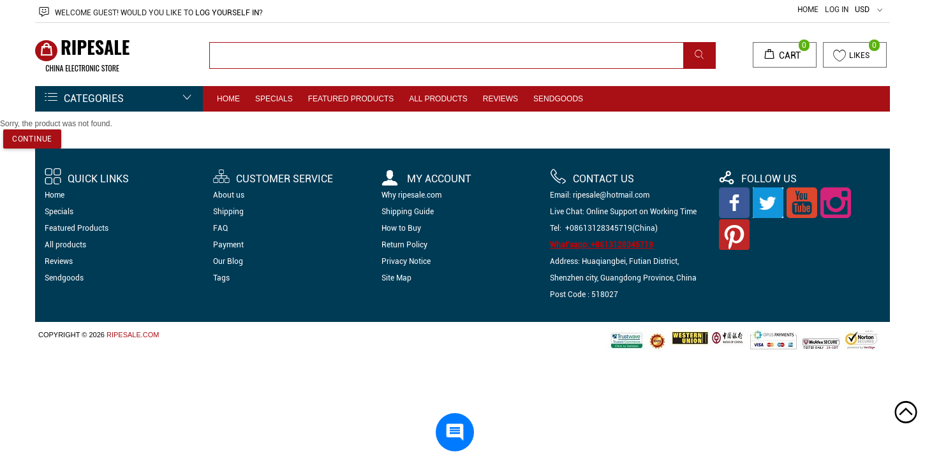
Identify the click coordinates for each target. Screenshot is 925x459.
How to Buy (401, 228)
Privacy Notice (406, 261)
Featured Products (351, 98)
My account (426, 179)
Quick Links (87, 179)
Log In (836, 9)
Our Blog (228, 261)
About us (228, 195)
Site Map (396, 277)
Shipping (228, 211)
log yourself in (227, 12)
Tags (221, 277)
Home (807, 9)
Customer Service (273, 179)
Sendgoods (558, 98)
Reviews (500, 98)
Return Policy (404, 244)
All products (438, 98)
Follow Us (757, 179)
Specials (274, 98)
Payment (228, 244)
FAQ (220, 228)
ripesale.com (133, 335)
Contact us (592, 179)
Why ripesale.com (411, 195)
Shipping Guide (407, 211)
